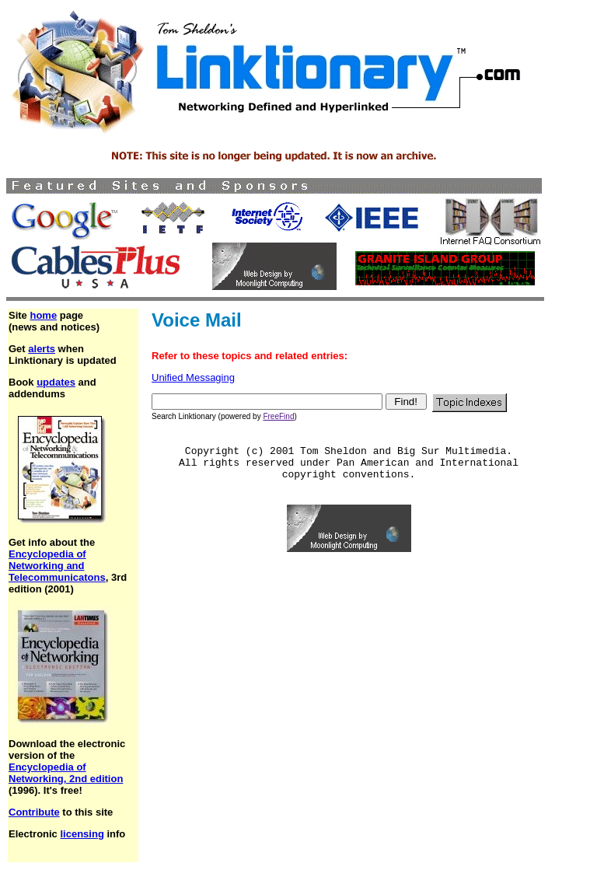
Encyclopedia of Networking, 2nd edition (66, 772)
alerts (41, 349)
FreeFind (278, 416)
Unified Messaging (193, 377)
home (43, 315)
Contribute (34, 812)
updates (56, 382)
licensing (81, 834)
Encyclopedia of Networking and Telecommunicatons (57, 565)
